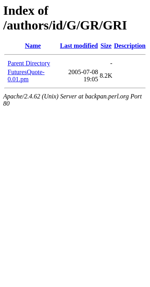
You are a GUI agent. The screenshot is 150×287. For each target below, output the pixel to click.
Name (33, 45)
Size (106, 45)
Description (130, 45)
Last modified (79, 45)
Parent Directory (29, 63)
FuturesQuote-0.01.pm (26, 76)
